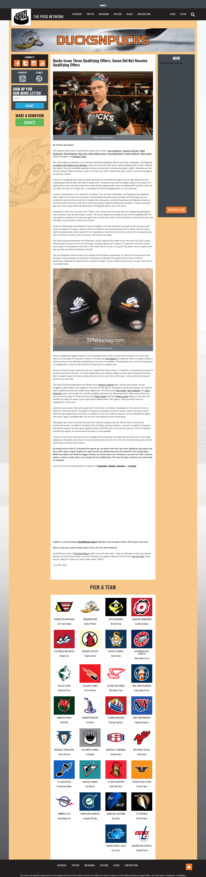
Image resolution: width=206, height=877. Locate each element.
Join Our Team (138, 556)
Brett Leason (146, 154)
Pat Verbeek (110, 359)
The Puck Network (81, 553)
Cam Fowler (121, 391)
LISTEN (183, 14)
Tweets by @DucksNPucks (170, 63)
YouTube (132, 466)
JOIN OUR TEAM (143, 14)
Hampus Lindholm (106, 385)
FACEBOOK (77, 14)
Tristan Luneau (121, 396)
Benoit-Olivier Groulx (97, 154)
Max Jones (83, 154)
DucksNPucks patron (87, 542)
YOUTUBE (117, 14)
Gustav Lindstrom (132, 154)
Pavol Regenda (70, 154)
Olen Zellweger (133, 391)
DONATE (29, 122)
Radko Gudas (100, 396)
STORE (172, 14)
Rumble (112, 466)
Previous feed (176, 210)
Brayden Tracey (79, 157)
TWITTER (90, 14)
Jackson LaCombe (131, 151)
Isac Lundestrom (115, 151)
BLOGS (130, 14)
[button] (103, 103)
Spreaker (121, 466)
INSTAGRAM (104, 14)
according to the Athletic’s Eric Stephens (70, 165)
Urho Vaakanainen (115, 154)
